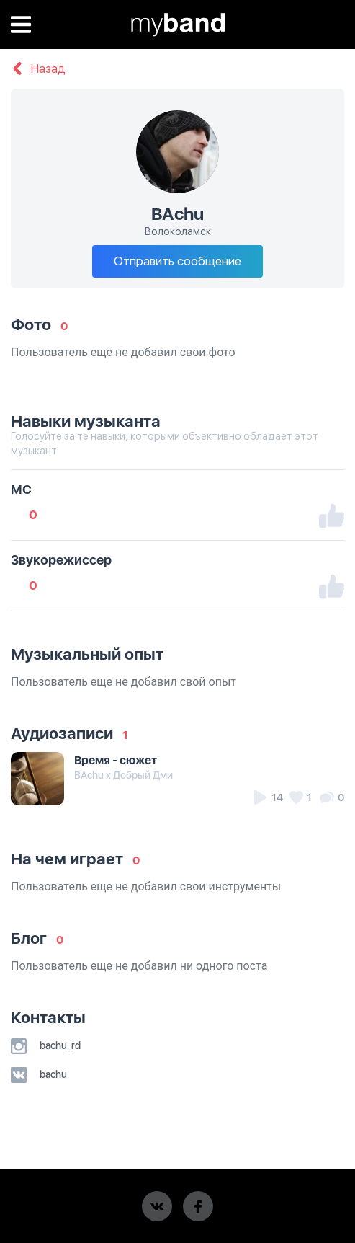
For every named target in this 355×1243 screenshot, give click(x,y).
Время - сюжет (115, 760)
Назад (38, 69)
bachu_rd (46, 1045)
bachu (39, 1074)
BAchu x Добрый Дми (123, 775)
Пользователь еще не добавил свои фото (123, 352)
